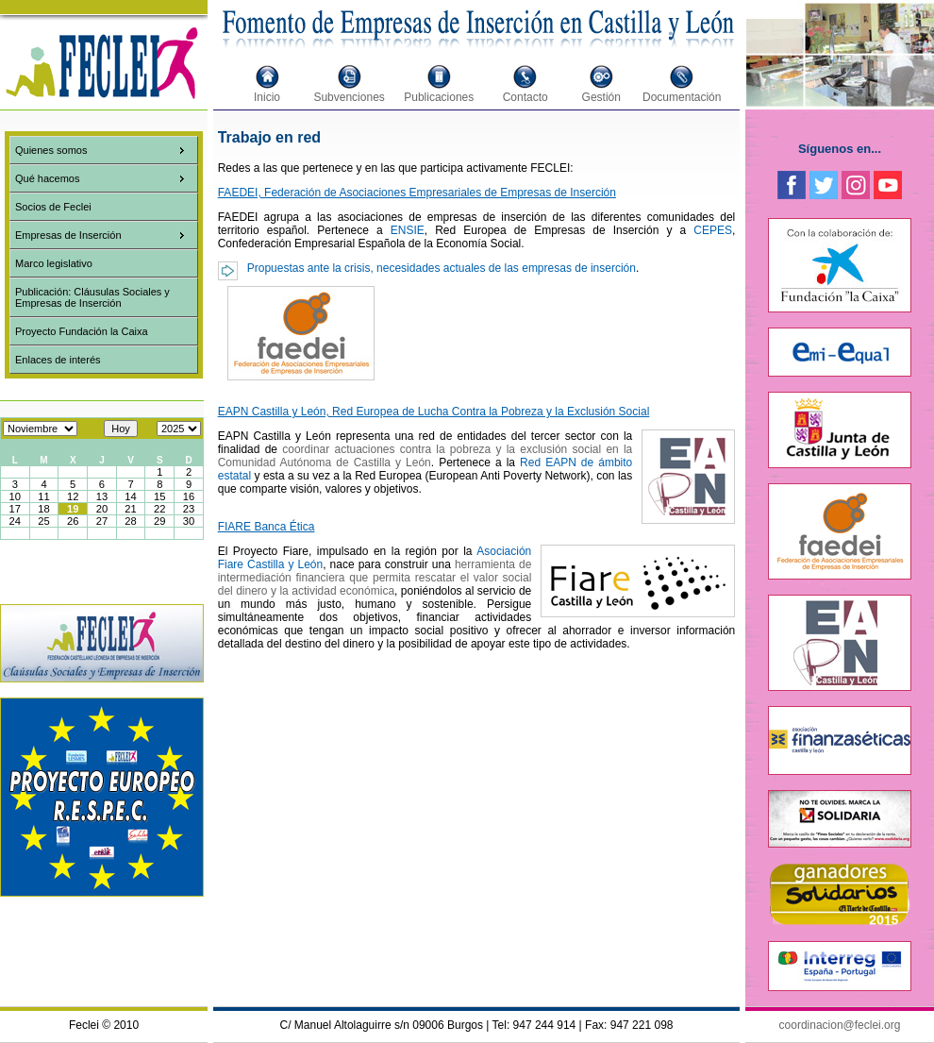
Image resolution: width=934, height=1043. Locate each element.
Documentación (681, 97)
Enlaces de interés (58, 359)
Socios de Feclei (53, 206)
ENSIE (408, 230)
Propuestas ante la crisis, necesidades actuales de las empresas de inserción (441, 268)
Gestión (601, 97)
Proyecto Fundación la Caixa (81, 331)
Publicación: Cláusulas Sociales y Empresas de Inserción (92, 297)
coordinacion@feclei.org (840, 1025)
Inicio (267, 97)
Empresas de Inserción (68, 235)
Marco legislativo (53, 263)
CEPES (712, 230)
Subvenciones (348, 97)
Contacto (525, 97)
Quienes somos (51, 150)
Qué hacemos (47, 178)
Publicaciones (439, 97)
